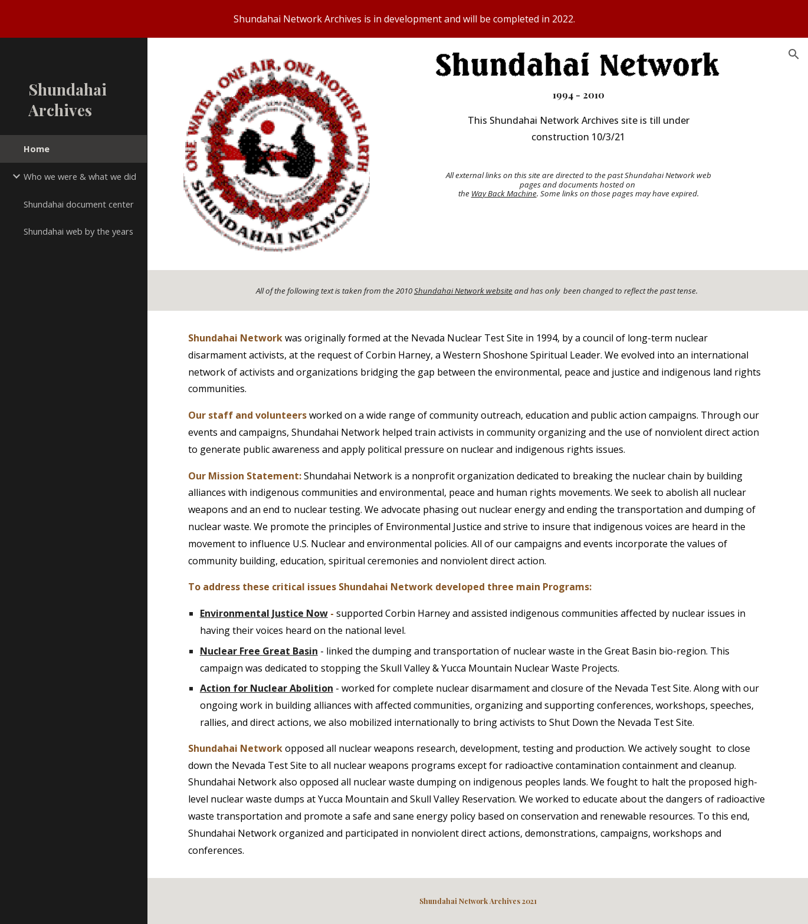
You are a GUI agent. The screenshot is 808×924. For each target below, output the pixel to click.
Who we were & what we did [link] (80, 176)
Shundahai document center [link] (79, 204)
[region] (404, 19)
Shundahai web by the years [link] (78, 231)
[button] (794, 54)
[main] (578, 142)
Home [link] (37, 148)
